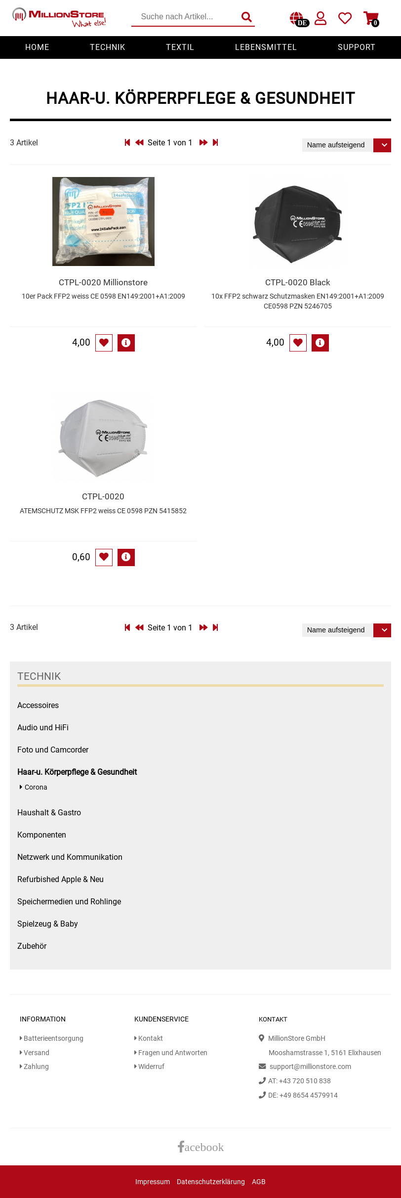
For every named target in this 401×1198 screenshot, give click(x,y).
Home (37, 47)
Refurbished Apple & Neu (60, 879)
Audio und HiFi (43, 727)
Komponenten (41, 835)
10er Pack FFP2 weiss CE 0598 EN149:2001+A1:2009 (103, 296)
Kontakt (148, 1038)
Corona (36, 787)
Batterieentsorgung (51, 1038)
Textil (180, 47)
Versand (34, 1053)
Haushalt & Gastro (49, 812)
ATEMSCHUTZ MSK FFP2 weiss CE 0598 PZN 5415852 (103, 511)
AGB (259, 1182)
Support (357, 47)
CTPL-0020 (103, 496)
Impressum (152, 1182)
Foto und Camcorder (52, 749)
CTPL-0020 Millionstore (103, 282)
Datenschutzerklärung (211, 1182)
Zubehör (31, 946)
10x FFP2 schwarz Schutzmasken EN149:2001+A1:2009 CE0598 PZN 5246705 (297, 301)
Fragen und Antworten (170, 1053)
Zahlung (34, 1067)
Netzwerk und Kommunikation (69, 857)
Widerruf (149, 1067)
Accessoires (38, 705)
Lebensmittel (266, 47)
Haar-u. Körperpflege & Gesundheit (77, 772)
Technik (107, 47)
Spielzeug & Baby (47, 924)
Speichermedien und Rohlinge (69, 901)
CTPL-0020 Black (297, 282)
